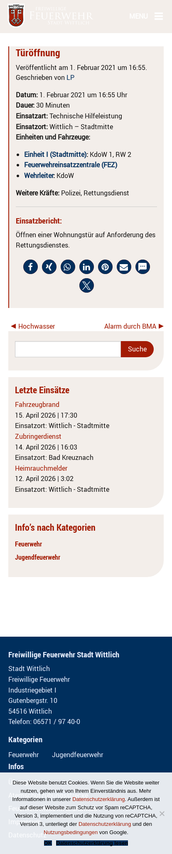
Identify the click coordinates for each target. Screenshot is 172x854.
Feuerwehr (28, 543)
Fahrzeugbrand (37, 404)
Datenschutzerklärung (98, 799)
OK (48, 843)
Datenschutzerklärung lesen (92, 843)
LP (70, 77)
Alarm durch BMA (130, 326)
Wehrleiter (38, 175)
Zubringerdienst (38, 436)
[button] (30, 267)
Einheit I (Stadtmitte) (55, 154)
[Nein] (161, 813)
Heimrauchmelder (41, 468)
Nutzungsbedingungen (71, 832)
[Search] (68, 349)
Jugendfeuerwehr (37, 557)
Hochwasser (36, 326)
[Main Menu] (159, 15)
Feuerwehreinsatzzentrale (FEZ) (70, 164)
